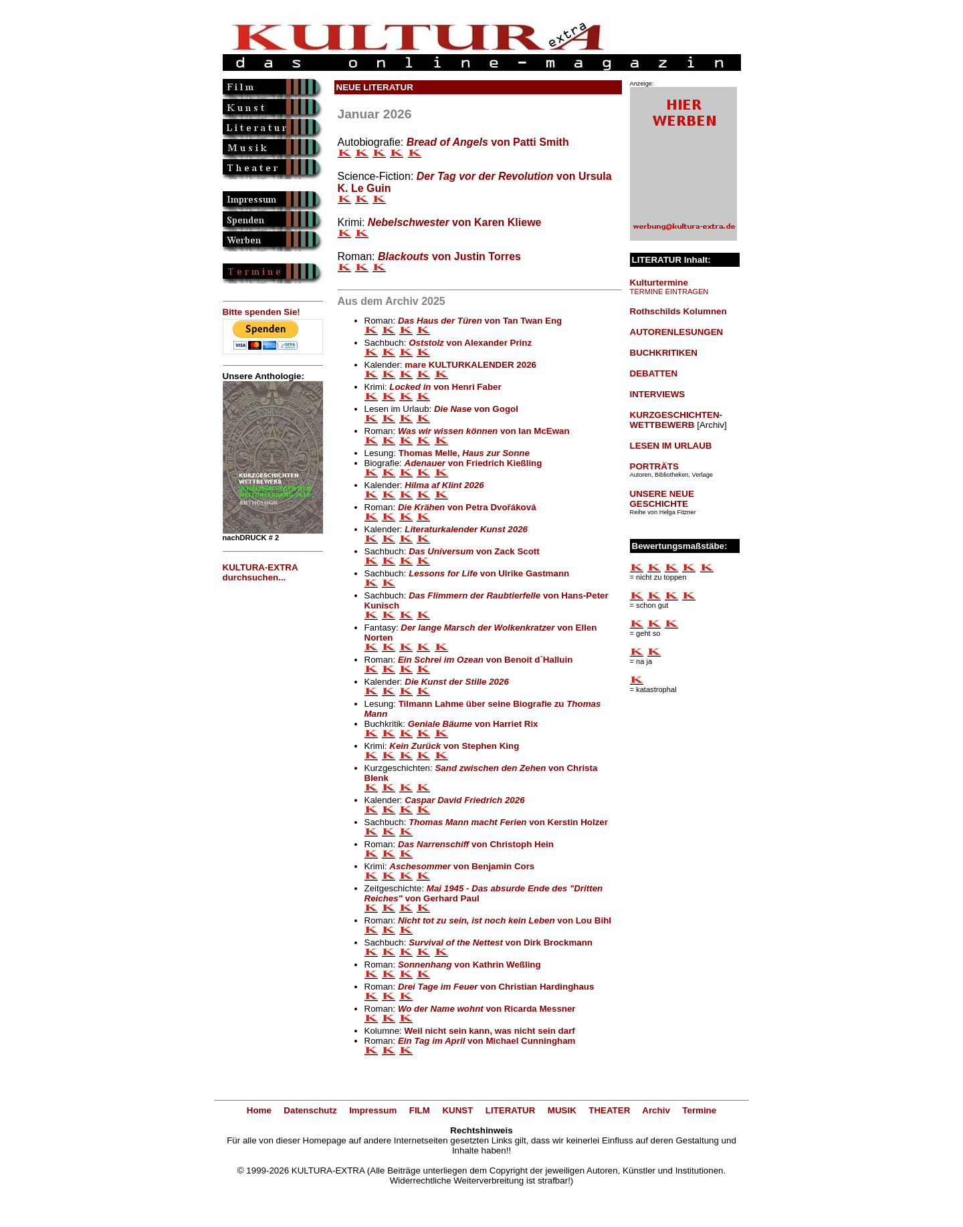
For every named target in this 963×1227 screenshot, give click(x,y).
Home (259, 1110)
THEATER (609, 1110)
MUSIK (562, 1110)
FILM (419, 1110)
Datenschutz (310, 1110)
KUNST (457, 1110)
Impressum (373, 1110)
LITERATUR (511, 1110)
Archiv (655, 1110)
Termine (699, 1110)
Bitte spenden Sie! (261, 312)
